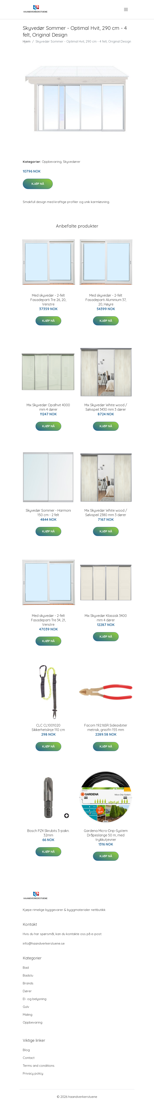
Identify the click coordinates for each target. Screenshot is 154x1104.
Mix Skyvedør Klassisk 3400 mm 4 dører (106, 617)
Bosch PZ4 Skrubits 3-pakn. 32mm (48, 833)
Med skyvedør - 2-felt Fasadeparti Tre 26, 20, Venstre (48, 299)
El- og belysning (34, 999)
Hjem (26, 41)
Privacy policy (33, 1073)
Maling (27, 1015)
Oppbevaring (51, 162)
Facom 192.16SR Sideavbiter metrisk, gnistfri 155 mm (105, 727)
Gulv (26, 1007)
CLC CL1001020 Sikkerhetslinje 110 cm (48, 727)
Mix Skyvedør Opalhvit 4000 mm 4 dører (48, 407)
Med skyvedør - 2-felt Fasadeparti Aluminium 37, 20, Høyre (106, 299)
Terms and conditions (38, 1066)
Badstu (28, 975)
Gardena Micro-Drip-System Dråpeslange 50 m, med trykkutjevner (106, 835)
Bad (26, 968)
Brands (28, 983)
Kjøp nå (37, 184)
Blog (26, 1050)
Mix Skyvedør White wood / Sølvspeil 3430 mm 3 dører (105, 407)
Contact (28, 1058)
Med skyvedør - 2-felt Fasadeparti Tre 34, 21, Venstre (48, 620)
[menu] (126, 9)
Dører (27, 991)
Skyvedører (71, 162)
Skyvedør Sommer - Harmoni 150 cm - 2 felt (48, 512)
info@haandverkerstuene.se (44, 943)
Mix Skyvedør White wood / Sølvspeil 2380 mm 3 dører (105, 512)
